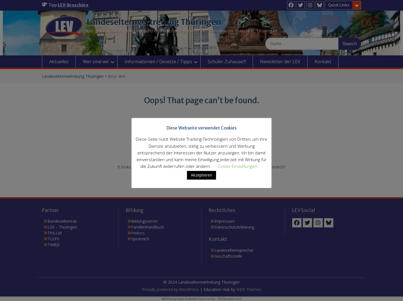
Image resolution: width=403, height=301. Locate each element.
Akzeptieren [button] (201, 175)
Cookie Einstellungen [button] (237, 166)
